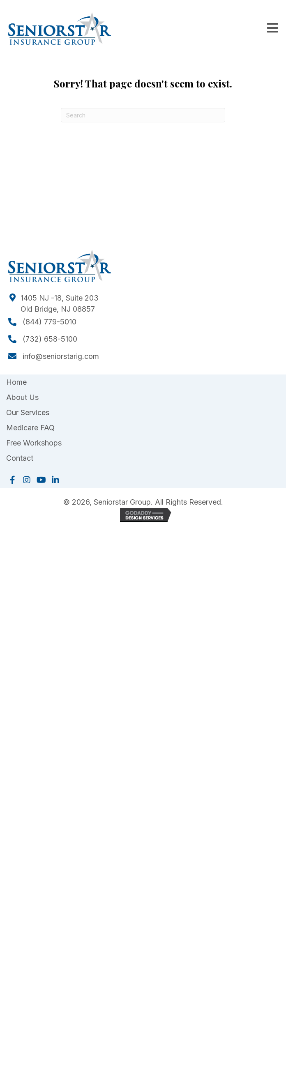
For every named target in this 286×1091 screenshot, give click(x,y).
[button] (12, 480)
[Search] (143, 115)
